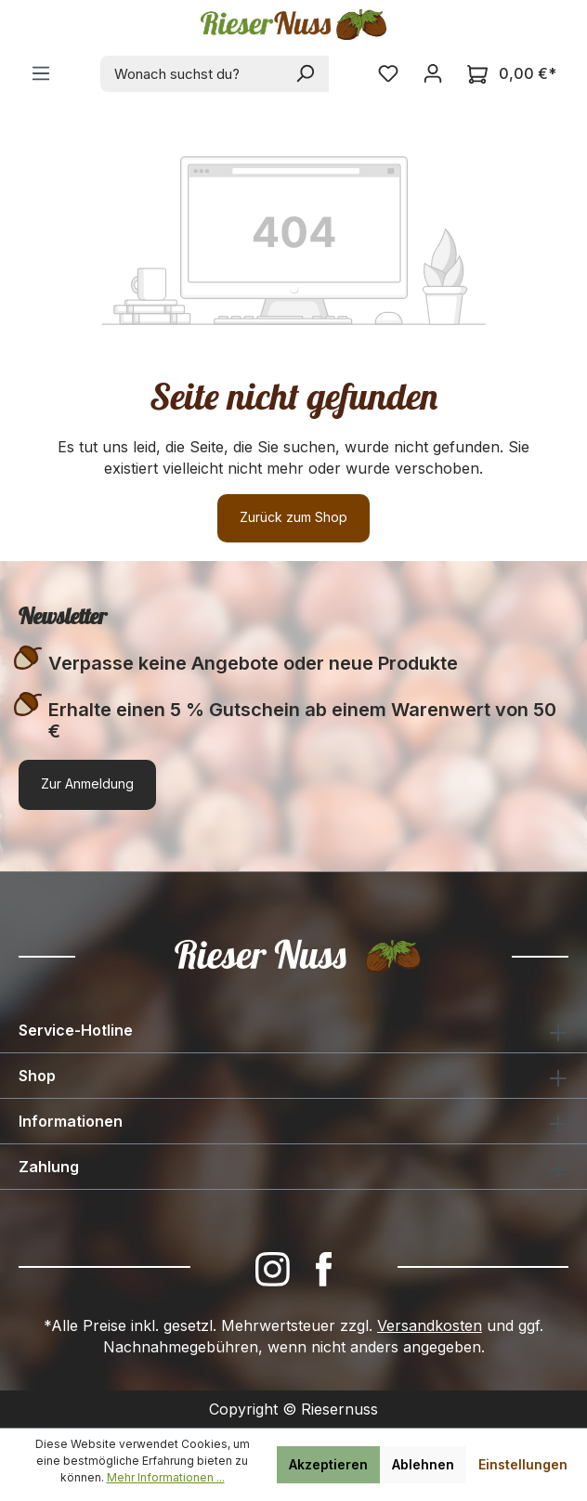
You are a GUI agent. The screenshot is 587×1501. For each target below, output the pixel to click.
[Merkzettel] (388, 73)
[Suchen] (306, 74)
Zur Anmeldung (87, 783)
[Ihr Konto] (433, 73)
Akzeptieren (328, 1464)
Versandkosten (429, 1325)
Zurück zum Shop (293, 517)
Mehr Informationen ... (166, 1477)
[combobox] (192, 74)
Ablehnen (423, 1464)
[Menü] (41, 73)
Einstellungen (522, 1464)
